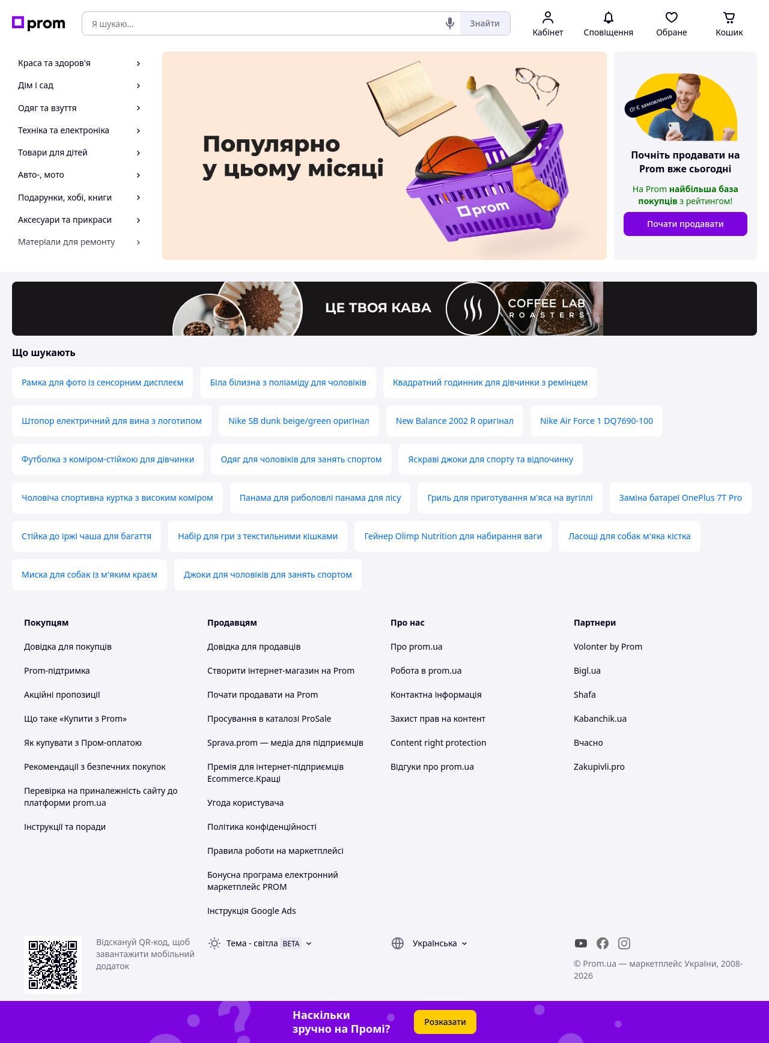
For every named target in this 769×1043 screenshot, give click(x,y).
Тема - (252, 943)
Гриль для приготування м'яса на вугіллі (509, 497)
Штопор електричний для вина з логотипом (112, 420)
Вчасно (588, 742)
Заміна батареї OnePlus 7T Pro (680, 497)
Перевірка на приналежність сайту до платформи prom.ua (101, 796)
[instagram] (624, 943)
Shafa (585, 694)
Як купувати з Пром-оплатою (83, 742)
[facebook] (602, 943)
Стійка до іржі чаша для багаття (86, 536)
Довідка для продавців (253, 646)
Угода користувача (245, 802)
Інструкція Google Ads (251, 910)
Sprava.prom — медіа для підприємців (285, 742)
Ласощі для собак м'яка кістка (629, 536)
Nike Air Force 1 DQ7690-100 (596, 420)
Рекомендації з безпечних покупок (95, 766)
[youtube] (581, 943)
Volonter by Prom (608, 646)
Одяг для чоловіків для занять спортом (300, 459)
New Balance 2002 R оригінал (455, 420)
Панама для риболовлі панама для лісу (320, 497)
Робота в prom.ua (426, 670)
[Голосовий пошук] (450, 23)
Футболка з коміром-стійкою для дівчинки (108, 459)
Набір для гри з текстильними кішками (258, 536)
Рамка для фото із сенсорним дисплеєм (102, 382)
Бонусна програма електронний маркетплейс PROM (272, 880)
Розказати (445, 1021)
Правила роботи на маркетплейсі (275, 850)
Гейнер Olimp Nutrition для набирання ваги (453, 536)
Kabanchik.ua (600, 718)
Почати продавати (685, 223)
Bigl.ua (587, 670)
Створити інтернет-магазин (263, 670)
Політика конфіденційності (262, 826)
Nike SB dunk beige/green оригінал (298, 420)
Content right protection (439, 742)
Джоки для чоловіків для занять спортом (268, 574)
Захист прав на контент (438, 718)
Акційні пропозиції (62, 694)
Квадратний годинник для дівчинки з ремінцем (490, 382)
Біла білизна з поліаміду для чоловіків (288, 382)
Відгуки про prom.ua (432, 766)
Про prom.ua (417, 646)
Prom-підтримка (57, 670)
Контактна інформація (436, 694)
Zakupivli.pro (599, 766)
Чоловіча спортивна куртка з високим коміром (117, 497)
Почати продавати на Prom (262, 694)
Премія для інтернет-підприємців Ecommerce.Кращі (275, 772)
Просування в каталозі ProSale (269, 718)
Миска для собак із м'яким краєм (89, 574)
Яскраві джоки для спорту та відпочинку (491, 459)
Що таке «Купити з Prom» (75, 718)
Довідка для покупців (68, 646)
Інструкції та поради (65, 826)
